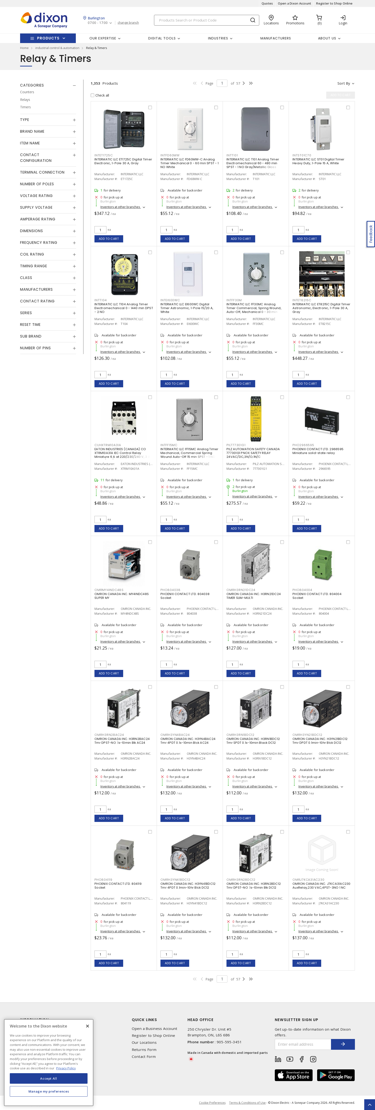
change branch (128, 23)
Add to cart (109, 239)
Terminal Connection (42, 172)
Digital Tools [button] (162, 38)
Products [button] (48, 38)
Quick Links (144, 1019)
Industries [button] (218, 38)
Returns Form (144, 1049)
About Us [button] (327, 38)
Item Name (30, 143)
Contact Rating (37, 301)
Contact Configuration (36, 157)
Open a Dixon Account (294, 3)
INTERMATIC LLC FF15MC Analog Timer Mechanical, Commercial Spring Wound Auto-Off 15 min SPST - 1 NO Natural (189, 455)
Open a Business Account (154, 1028)
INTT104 (100, 300)
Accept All (48, 1078)
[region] (49, 1062)
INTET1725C (103, 155)
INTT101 (232, 155)
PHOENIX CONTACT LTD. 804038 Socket (185, 596)
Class (26, 277)
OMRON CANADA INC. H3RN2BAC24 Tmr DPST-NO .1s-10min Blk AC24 (122, 741)
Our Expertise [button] (102, 38)
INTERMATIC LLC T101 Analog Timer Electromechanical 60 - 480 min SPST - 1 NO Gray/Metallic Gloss (252, 163)
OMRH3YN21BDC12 (307, 735)
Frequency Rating (38, 242)
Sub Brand (31, 336)
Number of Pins (35, 347)
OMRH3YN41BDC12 (175, 880)
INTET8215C (301, 300)
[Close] (87, 1026)
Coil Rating (32, 254)
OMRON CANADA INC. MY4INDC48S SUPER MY (121, 596)
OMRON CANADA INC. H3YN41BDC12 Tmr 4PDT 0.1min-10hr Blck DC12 (187, 886)
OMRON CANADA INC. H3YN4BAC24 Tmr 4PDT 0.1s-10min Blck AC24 (187, 741)
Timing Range (33, 265)
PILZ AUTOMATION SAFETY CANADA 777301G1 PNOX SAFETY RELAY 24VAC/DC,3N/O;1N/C (253, 453)
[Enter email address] (303, 1044)
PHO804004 (302, 590)
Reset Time (30, 324)
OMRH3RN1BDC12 (240, 735)
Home (24, 48)
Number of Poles (37, 183)
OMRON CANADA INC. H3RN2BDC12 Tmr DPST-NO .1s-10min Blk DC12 (253, 886)
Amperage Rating (37, 219)
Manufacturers (275, 38)
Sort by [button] (343, 83)
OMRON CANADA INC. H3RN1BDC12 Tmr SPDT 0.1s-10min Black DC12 (253, 741)
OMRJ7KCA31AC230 (308, 880)
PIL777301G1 (235, 445)
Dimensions (31, 230)
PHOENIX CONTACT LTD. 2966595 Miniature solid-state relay (317, 451)
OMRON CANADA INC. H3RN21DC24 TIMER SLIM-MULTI (253, 596)
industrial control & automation (57, 48)
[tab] (48, 85)
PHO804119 (103, 880)
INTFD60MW (170, 155)
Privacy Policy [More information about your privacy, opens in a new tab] (66, 1068)
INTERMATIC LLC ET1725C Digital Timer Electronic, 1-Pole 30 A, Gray (123, 161)
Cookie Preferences (212, 1102)
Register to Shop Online (334, 3)
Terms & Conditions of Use (247, 1103)
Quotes (267, 3)
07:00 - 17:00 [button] (98, 23)
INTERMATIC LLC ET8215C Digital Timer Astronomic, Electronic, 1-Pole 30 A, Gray (321, 308)
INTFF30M (234, 300)
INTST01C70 (301, 155)
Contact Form (144, 1056)
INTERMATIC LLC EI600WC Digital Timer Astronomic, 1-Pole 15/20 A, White (186, 308)
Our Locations (144, 1042)
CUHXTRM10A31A (107, 445)
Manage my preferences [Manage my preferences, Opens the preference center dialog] (48, 1091)
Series (26, 312)
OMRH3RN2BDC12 (240, 880)
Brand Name (32, 131)
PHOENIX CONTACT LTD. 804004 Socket (317, 596)
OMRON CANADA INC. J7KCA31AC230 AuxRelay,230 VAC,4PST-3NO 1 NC (321, 886)
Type (24, 119)
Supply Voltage (36, 207)
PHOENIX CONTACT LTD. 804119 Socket (118, 886)
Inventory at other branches (120, 207)
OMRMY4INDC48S (109, 590)
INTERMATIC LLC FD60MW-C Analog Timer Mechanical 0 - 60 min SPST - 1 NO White (189, 163)
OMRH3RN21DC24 (240, 590)
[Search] (206, 20)
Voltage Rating (36, 195)
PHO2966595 (303, 445)
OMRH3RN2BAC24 (109, 735)
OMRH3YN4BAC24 (175, 735)
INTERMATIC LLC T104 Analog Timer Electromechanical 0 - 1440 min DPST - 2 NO (123, 308)
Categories (32, 85)
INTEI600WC (170, 300)
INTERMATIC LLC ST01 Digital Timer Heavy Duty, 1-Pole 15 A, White (318, 161)
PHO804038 (170, 590)
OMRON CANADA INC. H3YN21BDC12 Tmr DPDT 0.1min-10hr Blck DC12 (319, 741)
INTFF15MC (168, 445)
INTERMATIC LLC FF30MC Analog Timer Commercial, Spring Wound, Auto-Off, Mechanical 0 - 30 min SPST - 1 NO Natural (253, 310)
